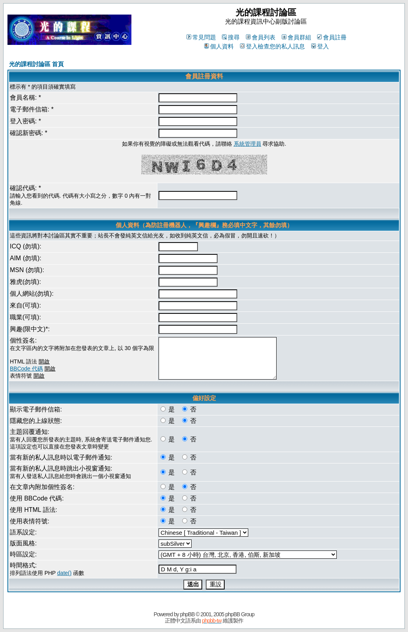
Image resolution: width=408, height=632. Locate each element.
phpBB (187, 614)
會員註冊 (332, 37)
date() (64, 573)
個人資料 (219, 46)
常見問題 (201, 37)
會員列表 (260, 37)
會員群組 (296, 37)
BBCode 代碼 (26, 368)
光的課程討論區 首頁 (36, 64)
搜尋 (231, 37)
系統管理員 (247, 144)
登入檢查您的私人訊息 (272, 46)
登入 (320, 46)
